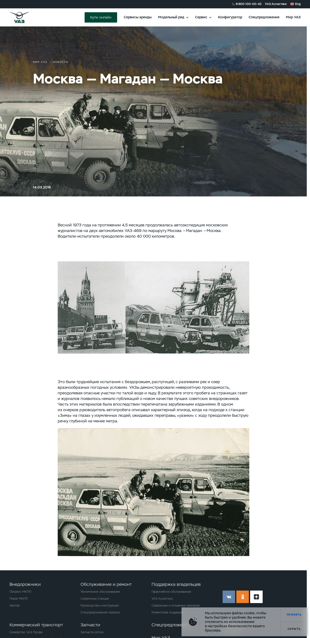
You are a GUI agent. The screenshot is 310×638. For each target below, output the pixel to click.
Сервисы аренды (138, 17)
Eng (298, 4)
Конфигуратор (230, 17)
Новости (60, 62)
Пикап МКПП (18, 598)
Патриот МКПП (20, 592)
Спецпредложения (264, 17)
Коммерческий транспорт (36, 625)
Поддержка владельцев (176, 584)
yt (256, 597)
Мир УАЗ (293, 17)
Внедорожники (25, 584)
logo (24, 17)
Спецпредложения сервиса (100, 612)
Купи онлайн (100, 17)
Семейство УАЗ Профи (26, 632)
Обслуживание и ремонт (106, 584)
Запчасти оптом (92, 632)
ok (242, 597)
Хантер (14, 605)
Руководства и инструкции (100, 605)
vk (229, 597)
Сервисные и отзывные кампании (176, 605)
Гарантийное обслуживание (171, 592)
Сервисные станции (95, 598)
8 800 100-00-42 (249, 4)
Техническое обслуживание (100, 592)
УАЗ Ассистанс (276, 4)
